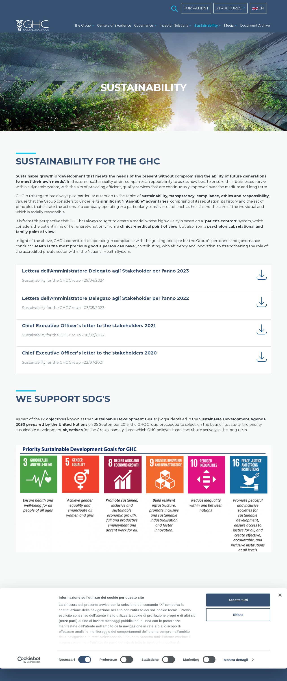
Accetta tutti (238, 612)
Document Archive (255, 26)
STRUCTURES (228, 8)
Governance (143, 26)
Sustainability (206, 26)
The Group (82, 26)
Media (229, 26)
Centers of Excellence (114, 26)
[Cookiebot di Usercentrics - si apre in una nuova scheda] (29, 672)
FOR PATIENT (196, 8)
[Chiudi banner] (280, 607)
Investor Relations (174, 26)
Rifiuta (238, 627)
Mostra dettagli (236, 672)
